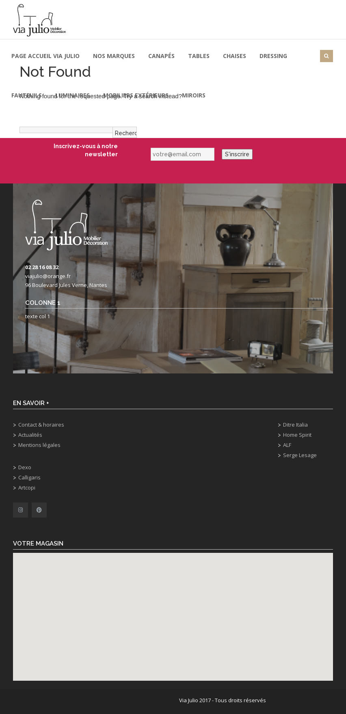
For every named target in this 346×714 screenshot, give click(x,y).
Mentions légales (39, 445)
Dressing (273, 56)
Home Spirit (297, 434)
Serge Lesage (300, 455)
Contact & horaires (41, 424)
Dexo (24, 467)
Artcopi (26, 487)
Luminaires (72, 95)
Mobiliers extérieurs (136, 95)
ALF (287, 445)
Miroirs (193, 95)
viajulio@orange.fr (48, 276)
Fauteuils (26, 95)
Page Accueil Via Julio (45, 56)
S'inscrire (237, 154)
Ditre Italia (295, 424)
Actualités (30, 434)
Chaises (234, 56)
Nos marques (114, 56)
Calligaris (29, 477)
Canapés (161, 56)
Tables (199, 56)
